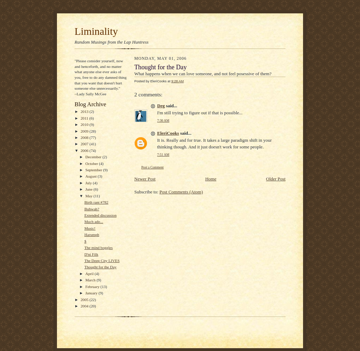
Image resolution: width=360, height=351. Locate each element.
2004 (85, 306)
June (89, 189)
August (91, 176)
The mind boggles (98, 247)
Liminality (96, 31)
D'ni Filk (91, 254)
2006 (85, 150)
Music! (90, 228)
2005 (85, 300)
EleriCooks (168, 133)
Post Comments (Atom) (181, 191)
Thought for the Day (100, 267)
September (94, 170)
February (93, 287)
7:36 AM (163, 120)
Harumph (91, 234)
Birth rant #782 (96, 202)
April (90, 274)
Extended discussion (100, 215)
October (92, 163)
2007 (85, 144)
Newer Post (144, 178)
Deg (161, 105)
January (92, 293)
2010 (85, 124)
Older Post (275, 178)
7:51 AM (163, 155)
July (89, 183)
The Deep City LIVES (102, 261)
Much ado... (93, 221)
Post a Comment (152, 167)
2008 (85, 137)
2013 (85, 111)
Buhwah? (91, 209)
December (94, 157)
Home (211, 178)
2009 (85, 131)
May (89, 196)
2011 (85, 118)
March (91, 280)
